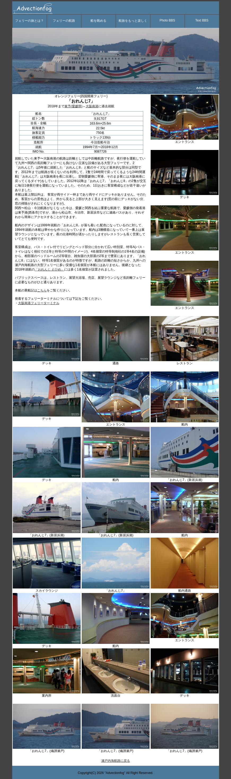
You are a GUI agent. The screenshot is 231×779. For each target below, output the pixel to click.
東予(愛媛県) (73, 106)
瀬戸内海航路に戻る (115, 761)
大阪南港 (92, 106)
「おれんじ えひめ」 (49, 269)
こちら (42, 290)
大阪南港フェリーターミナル (38, 303)
